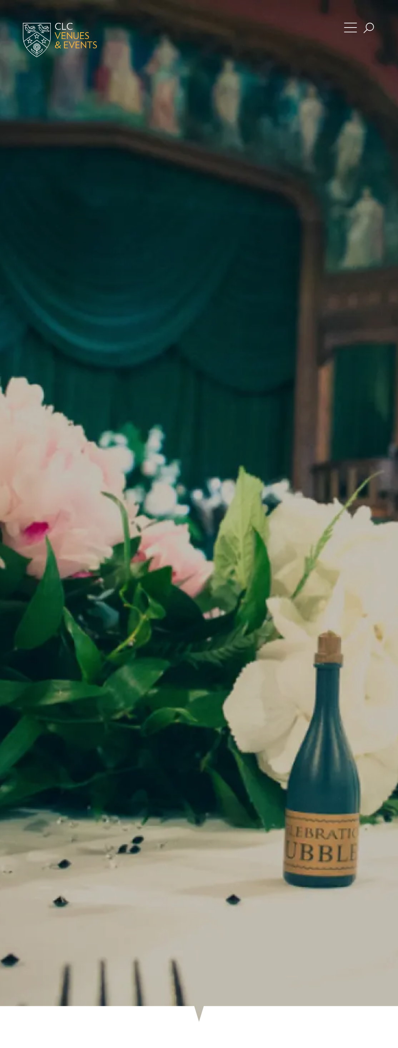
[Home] (70, 40)
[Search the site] (368, 27)
